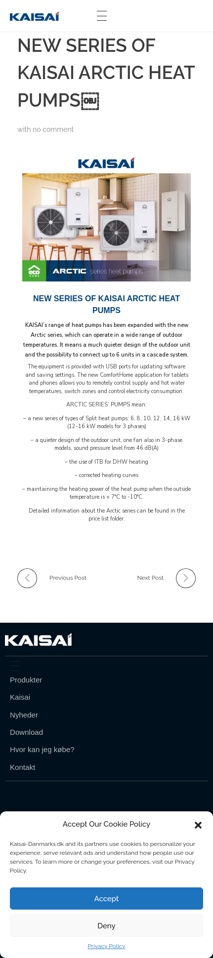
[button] (198, 824)
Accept (106, 898)
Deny (106, 925)
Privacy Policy (106, 946)
